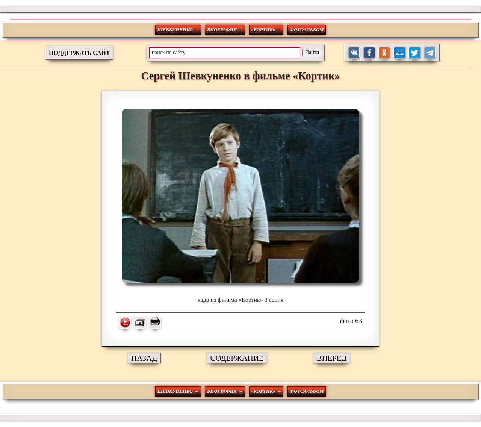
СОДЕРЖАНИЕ (237, 358)
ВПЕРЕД (332, 358)
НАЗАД (144, 358)
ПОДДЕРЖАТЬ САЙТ (79, 53)
